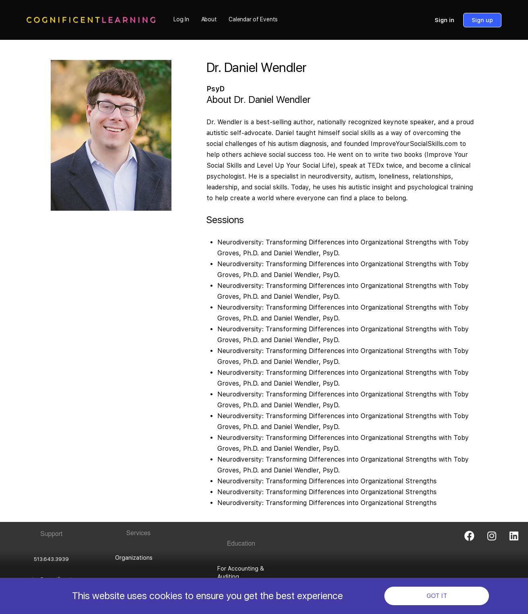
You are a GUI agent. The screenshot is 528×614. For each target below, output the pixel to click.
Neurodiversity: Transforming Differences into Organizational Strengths (328, 481)
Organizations (134, 557)
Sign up (482, 20)
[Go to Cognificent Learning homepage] (91, 19)
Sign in (444, 20)
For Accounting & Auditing (240, 572)
